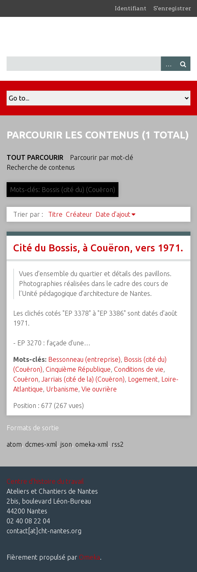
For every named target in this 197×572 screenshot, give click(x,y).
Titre (55, 214)
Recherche (183, 63)
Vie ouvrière (99, 389)
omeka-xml (91, 444)
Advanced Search (168, 63)
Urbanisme (62, 389)
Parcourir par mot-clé (101, 157)
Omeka (89, 557)
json (66, 444)
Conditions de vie (138, 369)
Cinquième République (78, 369)
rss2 (117, 444)
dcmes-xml (41, 444)
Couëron (25, 379)
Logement (143, 379)
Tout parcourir (35, 157)
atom (14, 444)
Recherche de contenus (41, 167)
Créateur (79, 214)
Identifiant (130, 8)
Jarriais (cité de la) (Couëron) (83, 379)
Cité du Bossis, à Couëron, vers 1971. (98, 247)
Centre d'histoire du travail (45, 481)
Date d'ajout (112, 214)
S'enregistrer (172, 8)
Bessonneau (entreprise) (84, 359)
